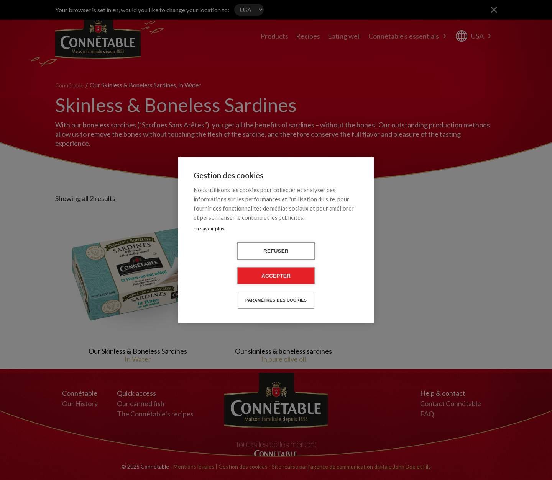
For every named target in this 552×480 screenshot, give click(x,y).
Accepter (276, 276)
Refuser (276, 251)
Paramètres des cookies (276, 300)
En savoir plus (209, 228)
